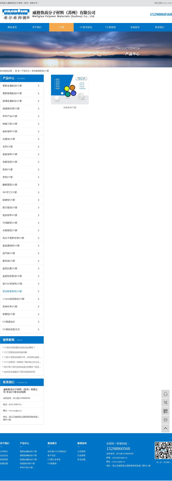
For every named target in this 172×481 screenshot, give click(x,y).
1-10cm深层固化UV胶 (13, 299)
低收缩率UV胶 (10, 154)
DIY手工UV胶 (10, 192)
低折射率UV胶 (10, 215)
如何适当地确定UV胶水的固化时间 (19, 372)
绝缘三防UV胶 (10, 124)
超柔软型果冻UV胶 (12, 276)
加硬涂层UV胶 (10, 162)
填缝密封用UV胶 (11, 108)
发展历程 (4, 463)
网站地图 (158, 3)
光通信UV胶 (9, 139)
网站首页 (12, 27)
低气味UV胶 (9, 253)
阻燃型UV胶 (9, 200)
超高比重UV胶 (10, 268)
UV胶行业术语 (54, 459)
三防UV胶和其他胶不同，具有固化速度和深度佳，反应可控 (23, 357)
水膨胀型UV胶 (10, 230)
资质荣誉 (4, 459)
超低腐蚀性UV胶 (11, 245)
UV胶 (61, 27)
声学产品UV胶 (10, 116)
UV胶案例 (52, 463)
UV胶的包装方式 (11, 329)
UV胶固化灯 (9, 322)
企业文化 (4, 455)
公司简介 (4, 451)
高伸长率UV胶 (10, 306)
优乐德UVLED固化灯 (57, 451)
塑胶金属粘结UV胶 (12, 85)
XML (170, 3)
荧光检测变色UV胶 (40, 71)
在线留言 (135, 27)
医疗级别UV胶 (10, 207)
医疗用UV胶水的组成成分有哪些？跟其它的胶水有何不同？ (23, 367)
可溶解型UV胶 (10, 223)
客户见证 (52, 455)
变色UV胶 (8, 177)
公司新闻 (81, 451)
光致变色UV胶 (69, 107)
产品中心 (26, 71)
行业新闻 (81, 455)
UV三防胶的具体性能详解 (15, 352)
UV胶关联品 (86, 27)
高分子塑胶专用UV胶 (13, 238)
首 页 (17, 71)
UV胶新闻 (110, 27)
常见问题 (81, 459)
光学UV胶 (8, 146)
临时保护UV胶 (10, 131)
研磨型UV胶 (9, 314)
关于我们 (36, 27)
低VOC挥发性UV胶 (12, 283)
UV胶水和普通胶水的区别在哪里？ (19, 348)
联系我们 (159, 27)
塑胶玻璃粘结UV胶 (12, 93)
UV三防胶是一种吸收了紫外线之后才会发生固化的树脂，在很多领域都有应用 (23, 362)
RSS (165, 3)
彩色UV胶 (8, 169)
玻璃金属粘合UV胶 (12, 101)
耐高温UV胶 (9, 261)
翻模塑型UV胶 (10, 184)
